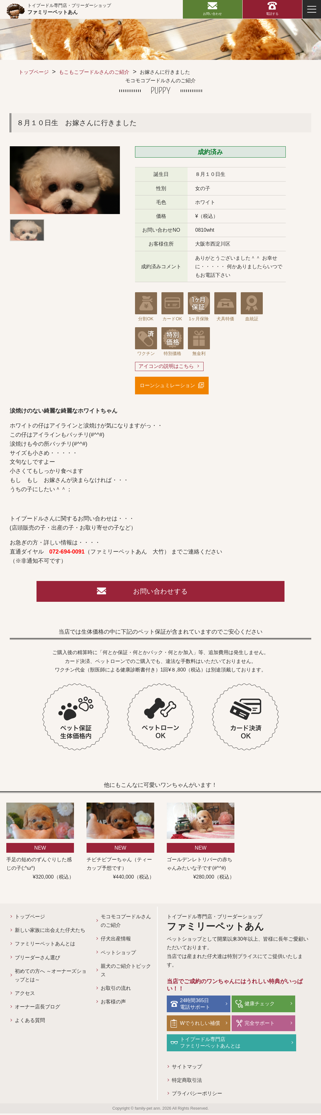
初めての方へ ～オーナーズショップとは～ (51, 977)
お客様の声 (113, 1003)
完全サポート (259, 1024)
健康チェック (259, 1005)
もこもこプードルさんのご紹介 (94, 72)
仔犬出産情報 (116, 940)
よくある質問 (30, 1022)
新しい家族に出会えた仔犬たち (50, 932)
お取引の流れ (116, 990)
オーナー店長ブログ (37, 1008)
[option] (65, 180)
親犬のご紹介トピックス (126, 972)
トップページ (34, 72)
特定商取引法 (187, 1081)
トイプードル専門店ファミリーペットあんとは (211, 1043)
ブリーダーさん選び (37, 959)
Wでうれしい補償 (201, 1024)
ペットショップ (118, 954)
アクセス (25, 995)
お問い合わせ (212, 13)
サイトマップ (187, 1067)
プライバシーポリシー (197, 1094)
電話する (272, 13)
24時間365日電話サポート (196, 1005)
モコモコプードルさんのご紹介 (126, 923)
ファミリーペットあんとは (45, 945)
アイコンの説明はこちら (166, 366)
